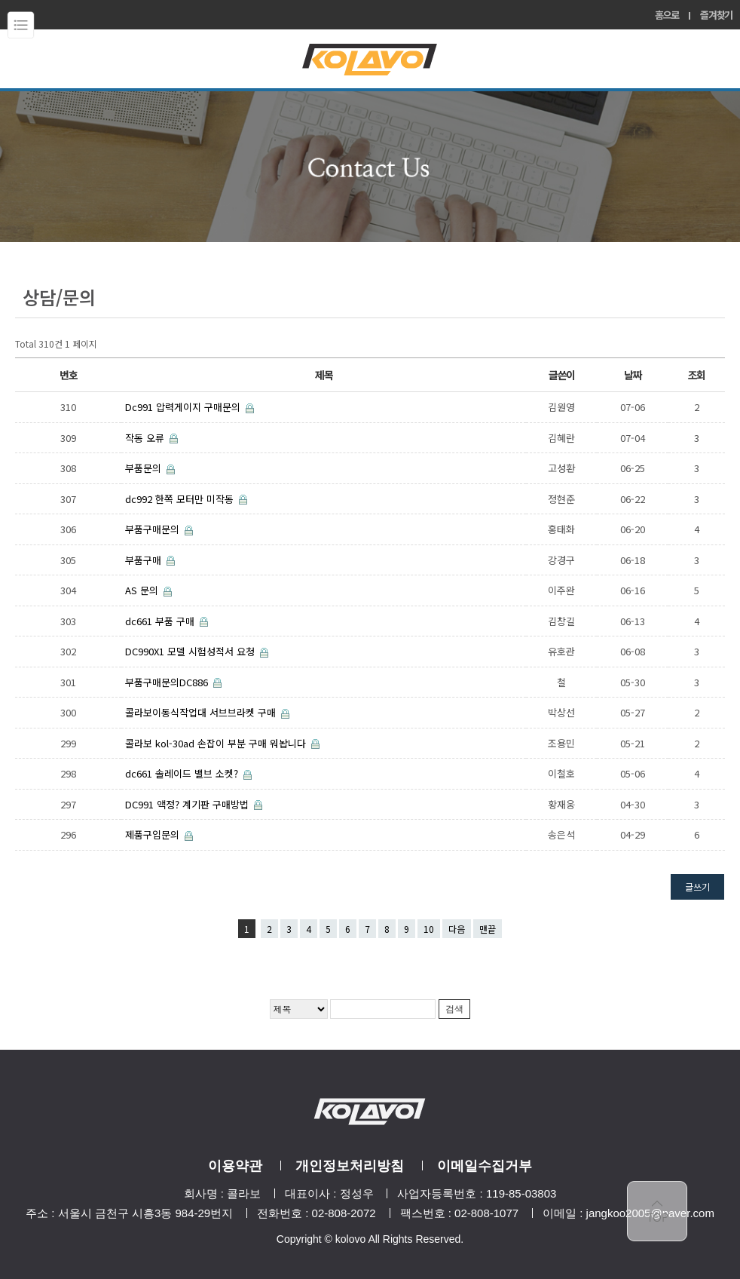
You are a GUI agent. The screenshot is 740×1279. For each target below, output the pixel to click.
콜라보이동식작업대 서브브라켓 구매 (202, 712)
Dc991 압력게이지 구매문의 (184, 407)
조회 (696, 374)
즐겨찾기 (716, 15)
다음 (456, 928)
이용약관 (235, 1165)
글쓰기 (697, 886)
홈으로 (667, 15)
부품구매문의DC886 (168, 682)
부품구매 (144, 560)
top (657, 1211)
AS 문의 (143, 590)
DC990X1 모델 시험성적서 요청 (191, 651)
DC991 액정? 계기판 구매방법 (188, 804)
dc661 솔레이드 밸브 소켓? (183, 773)
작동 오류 (146, 438)
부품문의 (144, 468)
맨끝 (487, 928)
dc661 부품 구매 (161, 621)
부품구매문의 (153, 529)
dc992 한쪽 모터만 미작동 (181, 499)
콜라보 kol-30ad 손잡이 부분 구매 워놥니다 (217, 743)
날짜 (632, 374)
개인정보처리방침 (349, 1165)
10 (429, 928)
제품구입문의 (153, 834)
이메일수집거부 (484, 1165)
